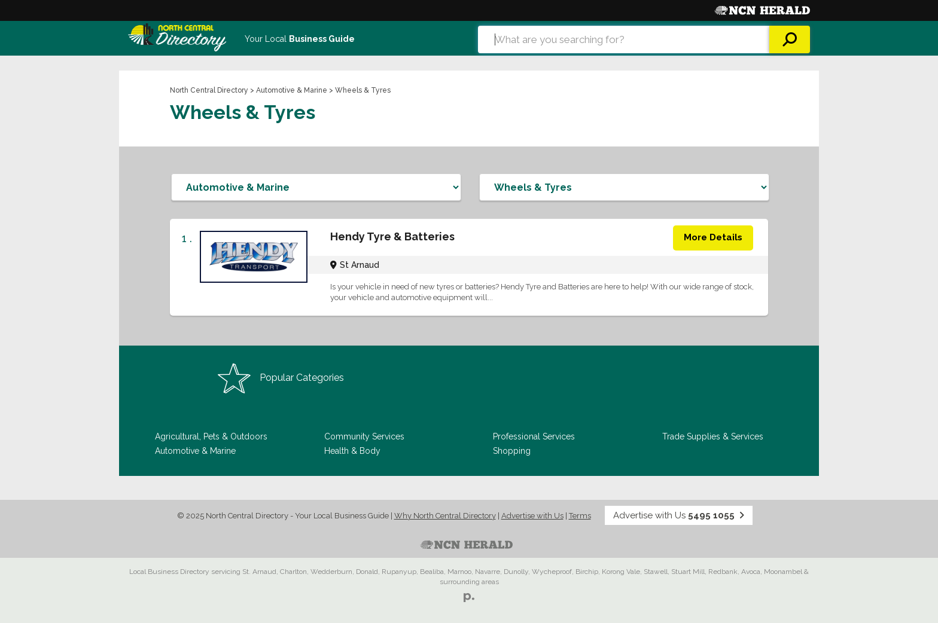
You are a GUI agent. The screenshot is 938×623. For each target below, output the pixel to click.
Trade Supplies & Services (712, 436)
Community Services (364, 436)
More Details (713, 237)
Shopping (512, 451)
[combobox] (623, 39)
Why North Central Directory (445, 515)
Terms (580, 515)
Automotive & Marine (291, 90)
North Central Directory (209, 90)
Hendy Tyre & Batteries (392, 236)
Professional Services (534, 436)
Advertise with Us (532, 515)
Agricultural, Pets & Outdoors (211, 436)
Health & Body (352, 451)
